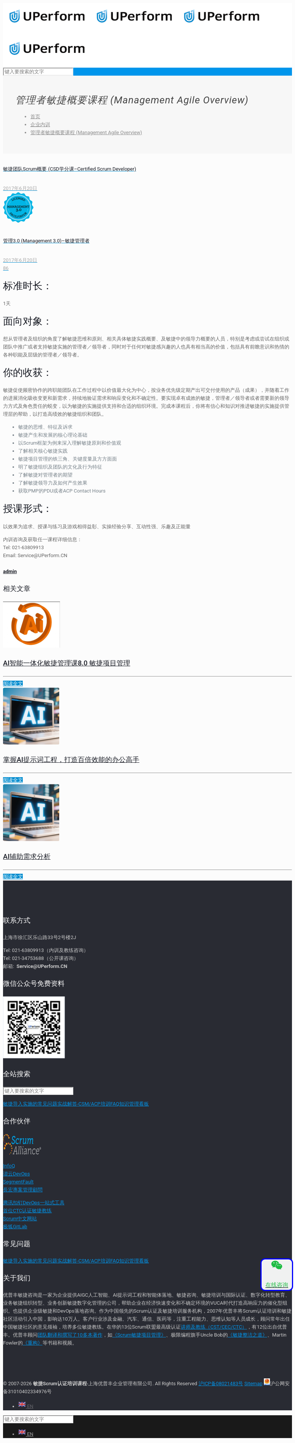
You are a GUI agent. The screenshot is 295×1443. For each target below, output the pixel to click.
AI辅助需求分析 (26, 856)
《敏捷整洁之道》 (247, 1335)
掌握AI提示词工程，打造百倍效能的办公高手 (71, 759)
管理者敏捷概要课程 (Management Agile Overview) (86, 132)
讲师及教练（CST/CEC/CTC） (214, 1327)
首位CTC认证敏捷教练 (27, 1210)
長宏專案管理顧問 (23, 1190)
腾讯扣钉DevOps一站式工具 (34, 1202)
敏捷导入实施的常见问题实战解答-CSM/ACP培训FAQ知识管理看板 (76, 1104)
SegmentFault (18, 1182)
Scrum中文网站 (20, 1218)
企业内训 (40, 124)
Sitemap (254, 1383)
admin (10, 571)
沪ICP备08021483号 (221, 1383)
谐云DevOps (16, 1174)
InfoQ (9, 1166)
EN (25, 1406)
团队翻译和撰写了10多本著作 (70, 1335)
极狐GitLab (15, 1226)
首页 (35, 116)
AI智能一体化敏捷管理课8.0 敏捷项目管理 (66, 663)
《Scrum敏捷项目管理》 (139, 1335)
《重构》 (33, 1343)
